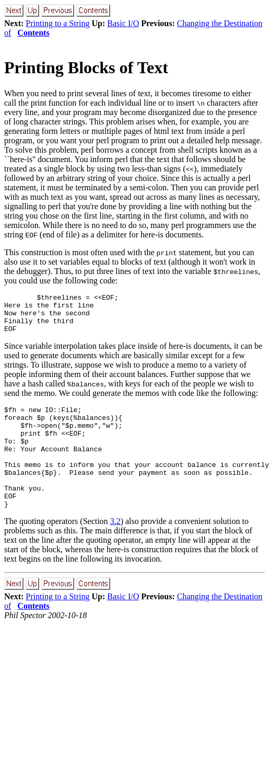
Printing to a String (57, 23)
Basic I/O (123, 23)
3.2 (115, 549)
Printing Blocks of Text (86, 67)
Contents (33, 32)
